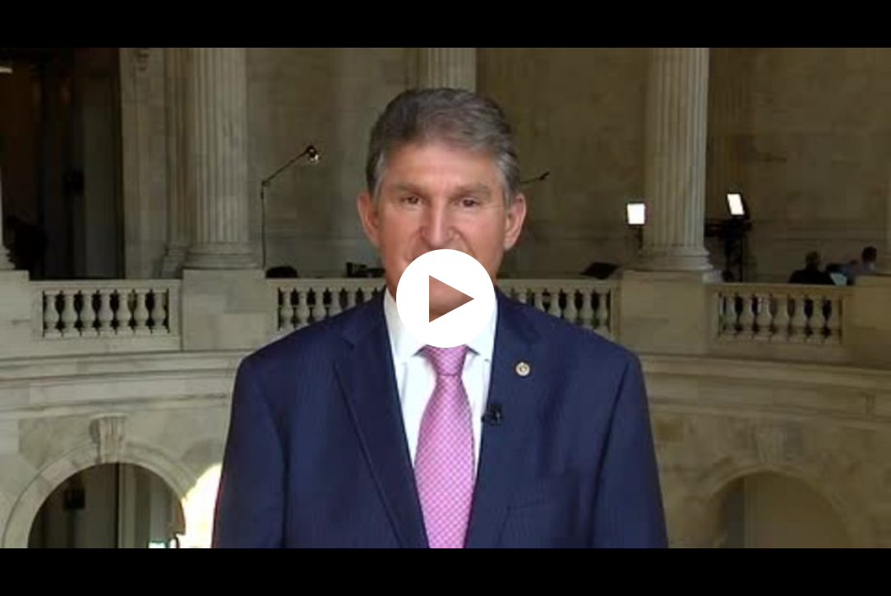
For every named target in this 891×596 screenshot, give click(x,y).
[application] (445, 298)
